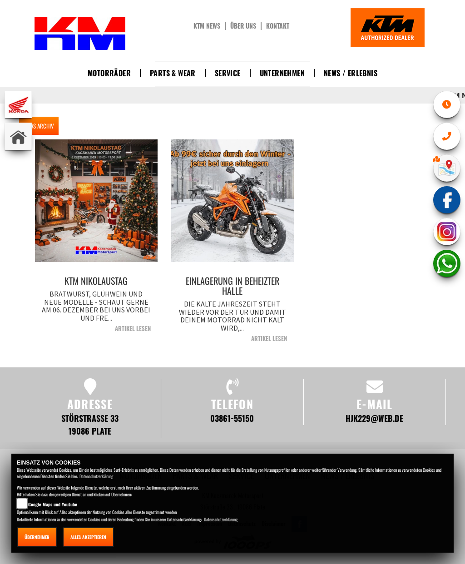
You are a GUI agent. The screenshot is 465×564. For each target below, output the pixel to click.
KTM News (206, 26)
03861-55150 (232, 418)
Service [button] (228, 73)
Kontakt (277, 26)
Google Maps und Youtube (52, 504)
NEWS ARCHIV (39, 125)
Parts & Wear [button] (173, 73)
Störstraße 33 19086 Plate (90, 424)
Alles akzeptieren (88, 537)
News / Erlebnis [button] (350, 73)
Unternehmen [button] (282, 73)
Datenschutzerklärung (96, 476)
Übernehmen (37, 537)
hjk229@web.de (374, 418)
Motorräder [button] (109, 73)
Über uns (243, 26)
